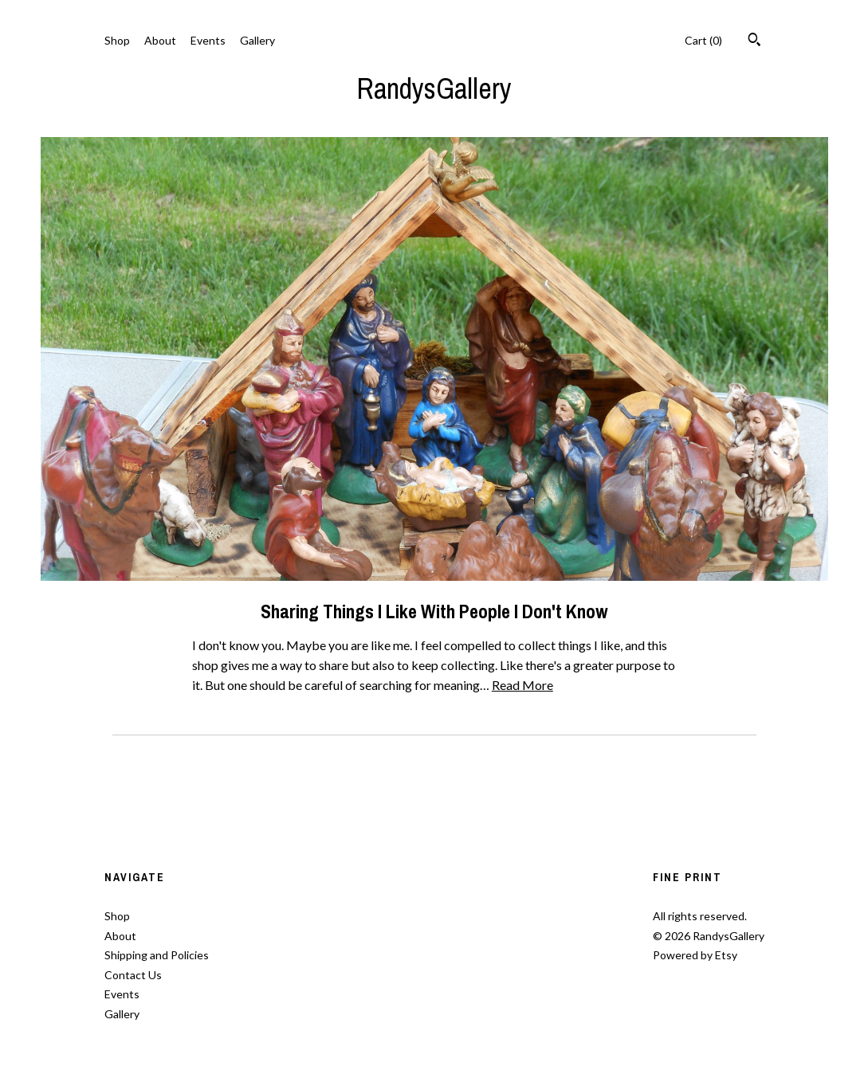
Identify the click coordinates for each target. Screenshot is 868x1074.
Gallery (257, 40)
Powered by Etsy (695, 955)
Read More (522, 684)
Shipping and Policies (156, 955)
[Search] (754, 41)
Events (208, 40)
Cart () (703, 40)
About (160, 40)
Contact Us (133, 975)
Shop (117, 40)
